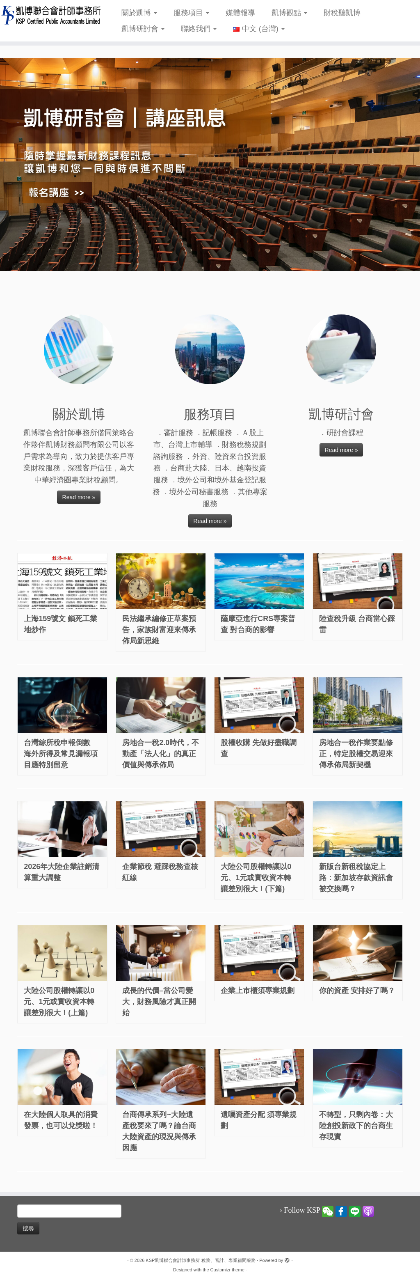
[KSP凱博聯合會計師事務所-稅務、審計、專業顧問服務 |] (49, 15)
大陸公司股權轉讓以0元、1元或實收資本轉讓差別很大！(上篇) (59, 1001)
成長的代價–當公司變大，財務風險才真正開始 (159, 1001)
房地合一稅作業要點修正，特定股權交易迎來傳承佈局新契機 (356, 754)
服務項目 (191, 13)
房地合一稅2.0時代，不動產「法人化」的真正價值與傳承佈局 (160, 754)
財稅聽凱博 (342, 13)
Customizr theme (227, 1269)
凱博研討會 (142, 29)
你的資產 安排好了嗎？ (357, 990)
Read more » (79, 497)
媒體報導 (240, 13)
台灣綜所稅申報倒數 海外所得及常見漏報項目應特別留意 (61, 754)
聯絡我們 (199, 29)
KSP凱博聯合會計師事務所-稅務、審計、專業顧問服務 (201, 1260)
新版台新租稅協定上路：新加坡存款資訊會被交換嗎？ (356, 878)
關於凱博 (139, 13)
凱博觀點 (289, 13)
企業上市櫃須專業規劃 (257, 990)
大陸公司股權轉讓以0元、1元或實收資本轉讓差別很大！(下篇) (256, 878)
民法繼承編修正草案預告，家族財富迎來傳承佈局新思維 (159, 630)
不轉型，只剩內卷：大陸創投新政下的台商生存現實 (356, 1125)
